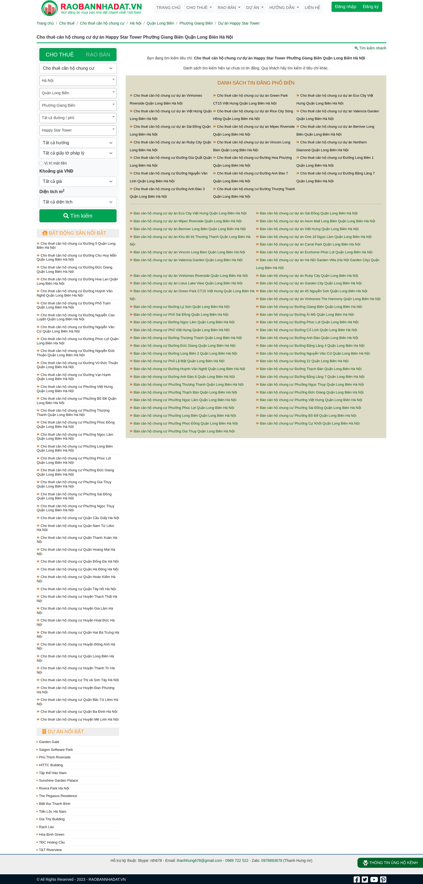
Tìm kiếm (77, 216)
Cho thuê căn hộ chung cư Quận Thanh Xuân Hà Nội (77, 540)
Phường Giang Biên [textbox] (58, 105)
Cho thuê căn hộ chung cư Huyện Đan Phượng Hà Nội (75, 690)
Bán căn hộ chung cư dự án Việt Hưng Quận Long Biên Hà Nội (307, 229)
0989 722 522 (236, 860)
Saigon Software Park (55, 750)
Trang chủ (168, 7)
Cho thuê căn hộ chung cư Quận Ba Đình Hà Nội (77, 712)
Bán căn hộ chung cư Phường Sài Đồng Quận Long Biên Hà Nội (308, 408)
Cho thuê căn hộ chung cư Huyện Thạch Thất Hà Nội (77, 598)
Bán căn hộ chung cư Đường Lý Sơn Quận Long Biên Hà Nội (180, 307)
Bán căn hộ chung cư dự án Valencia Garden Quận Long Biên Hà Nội (186, 260)
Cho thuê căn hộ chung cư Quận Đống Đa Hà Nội (78, 561)
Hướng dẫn (283, 7)
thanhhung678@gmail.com (199, 860)
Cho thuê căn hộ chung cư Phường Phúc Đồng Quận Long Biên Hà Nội (76, 424)
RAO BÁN (98, 55)
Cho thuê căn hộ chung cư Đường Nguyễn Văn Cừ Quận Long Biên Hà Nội (75, 329)
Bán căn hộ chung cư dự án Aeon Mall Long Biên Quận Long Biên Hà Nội (315, 221)
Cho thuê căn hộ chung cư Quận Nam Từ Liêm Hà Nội (75, 528)
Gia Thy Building (51, 819)
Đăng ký (371, 6)
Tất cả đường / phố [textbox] (58, 118)
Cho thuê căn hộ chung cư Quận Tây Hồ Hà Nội (76, 589)
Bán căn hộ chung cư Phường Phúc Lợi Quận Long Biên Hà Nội (182, 408)
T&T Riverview (49, 850)
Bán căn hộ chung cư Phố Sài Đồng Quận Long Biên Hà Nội (179, 314)
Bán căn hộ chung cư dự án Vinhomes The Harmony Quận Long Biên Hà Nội (318, 299)
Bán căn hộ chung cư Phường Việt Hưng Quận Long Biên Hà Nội (309, 400)
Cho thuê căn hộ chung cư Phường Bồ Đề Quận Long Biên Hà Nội (76, 400)
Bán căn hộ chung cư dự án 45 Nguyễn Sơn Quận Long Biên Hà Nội (311, 291)
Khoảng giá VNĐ (56, 171)
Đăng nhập (345, 6)
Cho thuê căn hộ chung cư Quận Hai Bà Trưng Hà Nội (78, 634)
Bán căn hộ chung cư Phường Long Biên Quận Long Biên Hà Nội (183, 416)
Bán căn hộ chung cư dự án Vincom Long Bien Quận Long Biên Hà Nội (187, 252)
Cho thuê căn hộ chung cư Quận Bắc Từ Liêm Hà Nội (77, 702)
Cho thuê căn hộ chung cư (102, 23)
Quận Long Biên (160, 23)
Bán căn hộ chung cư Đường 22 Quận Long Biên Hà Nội (302, 361)
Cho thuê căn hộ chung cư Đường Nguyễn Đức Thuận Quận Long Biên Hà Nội (76, 353)
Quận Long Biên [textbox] (55, 93)
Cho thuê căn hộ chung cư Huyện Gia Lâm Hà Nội (75, 610)
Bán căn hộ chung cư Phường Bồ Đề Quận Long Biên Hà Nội (306, 416)
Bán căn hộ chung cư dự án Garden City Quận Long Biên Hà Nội (309, 283)
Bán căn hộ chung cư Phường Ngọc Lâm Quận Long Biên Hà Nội (183, 400)
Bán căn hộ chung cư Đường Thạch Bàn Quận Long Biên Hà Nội (308, 369)
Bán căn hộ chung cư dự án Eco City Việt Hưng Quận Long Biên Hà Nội (188, 213)
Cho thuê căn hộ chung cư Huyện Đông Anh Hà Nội (76, 646)
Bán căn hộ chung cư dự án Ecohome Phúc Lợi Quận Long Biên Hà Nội (314, 252)
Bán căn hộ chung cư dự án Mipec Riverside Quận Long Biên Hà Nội (186, 221)
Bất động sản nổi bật (74, 233)
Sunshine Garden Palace (57, 780)
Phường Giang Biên (196, 23)
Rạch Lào (45, 827)
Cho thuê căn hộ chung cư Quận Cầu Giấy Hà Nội (78, 518)
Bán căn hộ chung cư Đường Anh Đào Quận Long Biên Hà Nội (307, 338)
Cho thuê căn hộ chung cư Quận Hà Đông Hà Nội (77, 569)
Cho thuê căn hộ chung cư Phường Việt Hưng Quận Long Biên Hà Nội (75, 389)
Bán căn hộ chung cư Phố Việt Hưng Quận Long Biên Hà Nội (180, 330)
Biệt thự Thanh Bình (53, 804)
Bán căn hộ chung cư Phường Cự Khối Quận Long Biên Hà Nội (308, 423)
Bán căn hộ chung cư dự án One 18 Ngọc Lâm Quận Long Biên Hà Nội (314, 237)
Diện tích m (51, 191)
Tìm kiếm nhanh (370, 48)
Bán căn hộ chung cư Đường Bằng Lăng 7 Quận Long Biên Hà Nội (310, 377)
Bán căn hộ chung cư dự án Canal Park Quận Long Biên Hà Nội (308, 244)
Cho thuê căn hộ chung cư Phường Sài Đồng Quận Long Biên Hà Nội (74, 496)
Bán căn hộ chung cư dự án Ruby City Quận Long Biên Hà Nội (307, 276)
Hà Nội (135, 23)
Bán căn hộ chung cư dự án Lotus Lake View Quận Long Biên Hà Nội (186, 283)
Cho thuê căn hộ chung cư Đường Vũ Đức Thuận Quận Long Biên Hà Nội (77, 365)
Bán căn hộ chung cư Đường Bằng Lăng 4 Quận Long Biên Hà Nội (310, 346)
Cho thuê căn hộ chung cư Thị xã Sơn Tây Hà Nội (78, 680)
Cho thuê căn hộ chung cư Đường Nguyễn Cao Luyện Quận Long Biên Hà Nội (76, 317)
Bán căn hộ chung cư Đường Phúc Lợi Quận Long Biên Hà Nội (307, 322)
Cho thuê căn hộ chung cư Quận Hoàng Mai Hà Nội (76, 551)
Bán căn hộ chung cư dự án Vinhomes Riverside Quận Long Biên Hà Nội (189, 276)
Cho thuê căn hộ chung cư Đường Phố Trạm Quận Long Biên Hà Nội (74, 305)
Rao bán (227, 7)
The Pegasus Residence (57, 796)
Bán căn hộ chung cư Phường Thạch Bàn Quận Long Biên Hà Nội (183, 392)
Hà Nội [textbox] (47, 80)
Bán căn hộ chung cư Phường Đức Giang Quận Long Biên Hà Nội (310, 392)
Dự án (253, 7)
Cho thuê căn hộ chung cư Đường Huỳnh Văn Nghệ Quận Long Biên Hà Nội (74, 293)
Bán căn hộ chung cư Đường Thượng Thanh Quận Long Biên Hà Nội (186, 338)
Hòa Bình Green (50, 834)
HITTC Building (50, 765)
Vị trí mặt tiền (53, 163)
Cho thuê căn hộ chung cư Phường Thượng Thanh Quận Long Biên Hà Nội (73, 412)
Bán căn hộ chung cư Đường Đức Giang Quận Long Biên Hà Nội (183, 346)
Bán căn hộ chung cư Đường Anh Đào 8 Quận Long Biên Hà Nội (182, 377)
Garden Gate (48, 742)
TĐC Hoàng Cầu (51, 842)
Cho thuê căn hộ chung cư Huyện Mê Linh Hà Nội (78, 719)
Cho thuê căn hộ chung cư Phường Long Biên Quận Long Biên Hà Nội (75, 448)
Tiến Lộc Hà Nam (51, 811)
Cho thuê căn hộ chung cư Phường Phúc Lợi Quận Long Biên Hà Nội (74, 460)
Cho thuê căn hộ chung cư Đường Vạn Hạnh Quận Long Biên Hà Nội (74, 377)
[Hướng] (78, 143)
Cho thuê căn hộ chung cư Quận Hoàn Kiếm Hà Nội (76, 579)
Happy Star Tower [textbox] (57, 130)
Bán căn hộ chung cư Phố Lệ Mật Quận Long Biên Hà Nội (177, 361)
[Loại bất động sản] (78, 68)
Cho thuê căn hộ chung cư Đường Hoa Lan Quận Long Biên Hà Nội (77, 281)
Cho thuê (197, 7)
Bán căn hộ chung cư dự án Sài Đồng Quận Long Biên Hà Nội (307, 213)
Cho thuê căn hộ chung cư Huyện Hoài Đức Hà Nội (76, 622)
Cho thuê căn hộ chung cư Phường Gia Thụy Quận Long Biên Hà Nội (74, 484)
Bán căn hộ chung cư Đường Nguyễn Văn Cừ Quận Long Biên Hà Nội (313, 353)
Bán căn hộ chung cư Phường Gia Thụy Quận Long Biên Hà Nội (182, 431)
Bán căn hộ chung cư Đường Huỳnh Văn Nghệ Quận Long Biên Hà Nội (187, 369)
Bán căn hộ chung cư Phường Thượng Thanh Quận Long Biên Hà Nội (187, 384)
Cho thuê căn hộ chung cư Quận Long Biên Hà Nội (75, 658)
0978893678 (271, 860)
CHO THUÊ (60, 55)
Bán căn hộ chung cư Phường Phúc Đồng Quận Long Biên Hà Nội (184, 423)
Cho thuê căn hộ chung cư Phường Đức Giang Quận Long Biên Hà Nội (75, 472)
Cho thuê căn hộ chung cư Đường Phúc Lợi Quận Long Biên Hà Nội (78, 341)
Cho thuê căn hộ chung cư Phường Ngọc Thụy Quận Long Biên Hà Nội (75, 508)
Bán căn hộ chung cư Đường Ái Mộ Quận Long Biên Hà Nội (305, 314)
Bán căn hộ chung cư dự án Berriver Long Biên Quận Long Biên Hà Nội (188, 229)
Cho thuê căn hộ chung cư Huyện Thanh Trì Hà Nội (76, 670)
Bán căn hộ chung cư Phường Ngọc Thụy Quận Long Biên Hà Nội (310, 384)
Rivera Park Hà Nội (53, 788)
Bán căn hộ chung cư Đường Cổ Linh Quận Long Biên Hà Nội (306, 330)
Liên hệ (312, 7)
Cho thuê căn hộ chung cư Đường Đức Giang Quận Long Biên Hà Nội (74, 269)
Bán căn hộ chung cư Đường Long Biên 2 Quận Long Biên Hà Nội (183, 353)
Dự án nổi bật (63, 731)
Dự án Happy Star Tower (239, 23)
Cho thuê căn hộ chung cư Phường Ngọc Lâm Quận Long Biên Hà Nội (75, 436)
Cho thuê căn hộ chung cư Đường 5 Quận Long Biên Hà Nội (76, 245)
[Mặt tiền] (41, 163)
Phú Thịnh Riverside (54, 757)
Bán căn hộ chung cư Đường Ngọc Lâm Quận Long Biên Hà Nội (182, 322)
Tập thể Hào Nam (52, 773)
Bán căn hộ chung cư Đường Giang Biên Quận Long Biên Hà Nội (309, 307)
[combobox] (78, 81)
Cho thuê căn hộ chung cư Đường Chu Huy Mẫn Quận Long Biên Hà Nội (77, 257)
